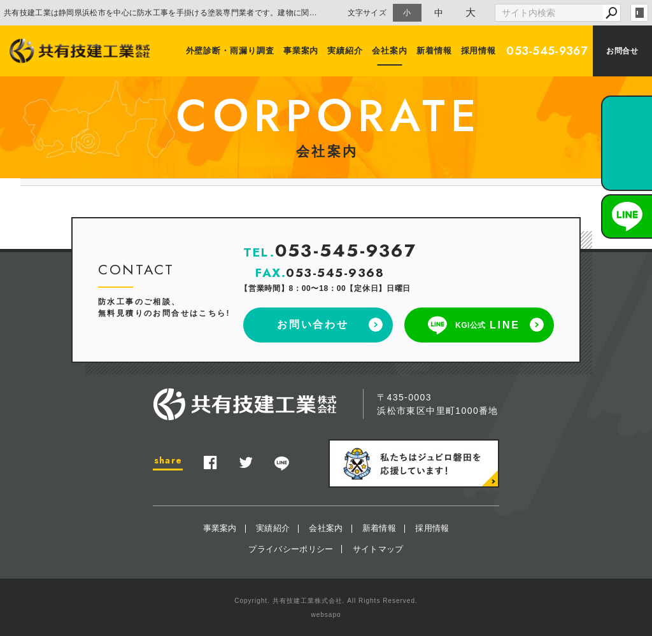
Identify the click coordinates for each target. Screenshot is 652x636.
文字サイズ (367, 12)
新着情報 (434, 50)
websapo (326, 614)
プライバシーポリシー (290, 549)
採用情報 (479, 50)
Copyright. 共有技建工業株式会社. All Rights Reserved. (326, 600)
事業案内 (301, 50)
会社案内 (390, 50)
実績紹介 (346, 50)
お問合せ (622, 50)
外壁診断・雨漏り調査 (230, 50)
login (639, 13)
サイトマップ (378, 549)
